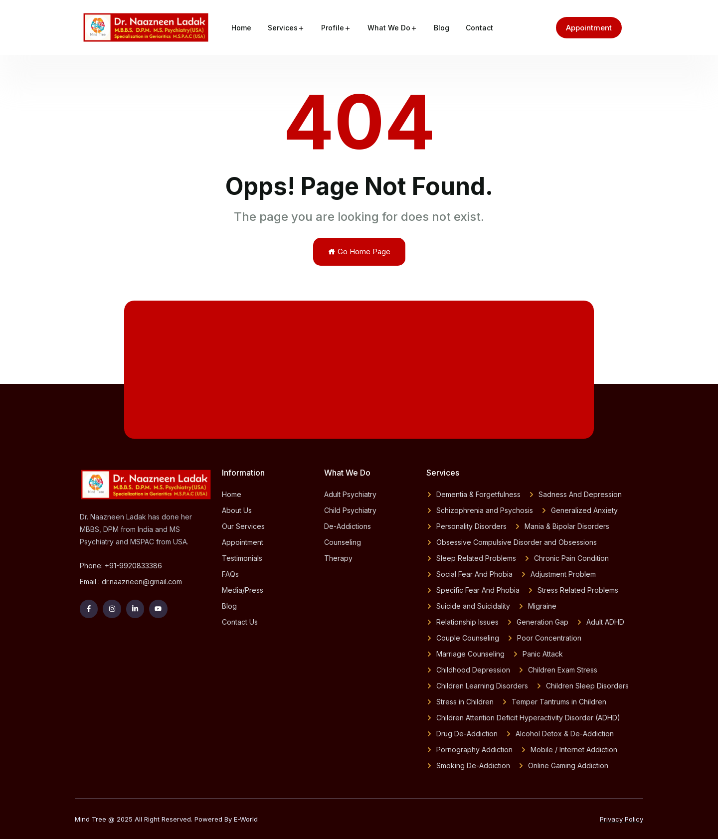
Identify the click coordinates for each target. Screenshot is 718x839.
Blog (441, 27)
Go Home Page (359, 251)
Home (241, 27)
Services (283, 27)
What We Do (388, 27)
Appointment (589, 27)
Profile (332, 27)
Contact (479, 27)
